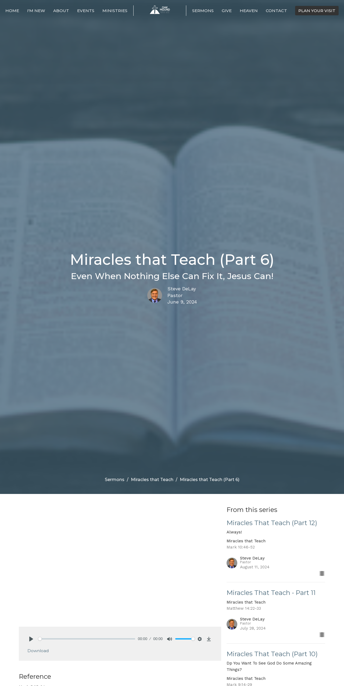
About (61, 10)
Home (12, 10)
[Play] (31, 639)
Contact (276, 10)
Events (85, 10)
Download (38, 650)
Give (227, 10)
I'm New (36, 10)
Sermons (203, 10)
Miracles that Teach (152, 479)
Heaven (249, 10)
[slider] (86, 638)
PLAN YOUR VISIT (316, 10)
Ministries (114, 10)
